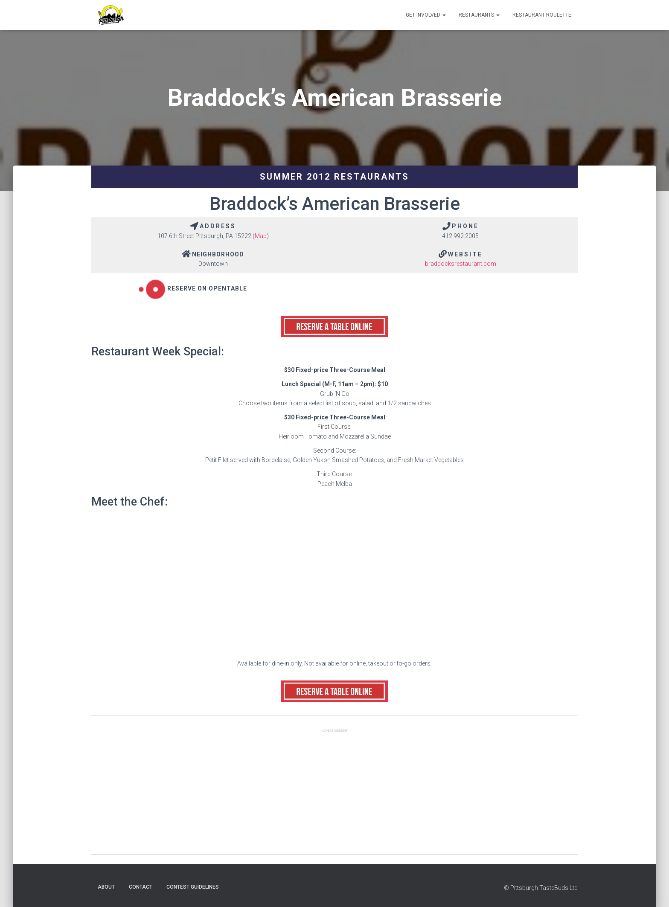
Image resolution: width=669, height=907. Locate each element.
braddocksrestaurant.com (460, 263)
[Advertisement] (334, 794)
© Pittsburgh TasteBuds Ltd (541, 887)
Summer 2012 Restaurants (334, 177)
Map (261, 236)
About (106, 887)
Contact (140, 887)
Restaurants (479, 15)
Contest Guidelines (192, 887)
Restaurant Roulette (541, 15)
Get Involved (426, 15)
